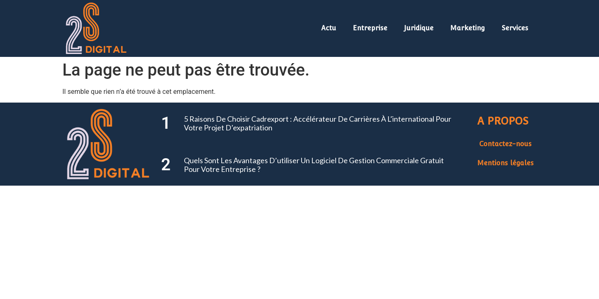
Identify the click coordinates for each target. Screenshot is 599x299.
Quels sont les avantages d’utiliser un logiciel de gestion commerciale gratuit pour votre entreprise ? (314, 165)
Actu (328, 28)
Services (515, 28)
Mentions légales (505, 163)
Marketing (467, 28)
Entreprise (370, 28)
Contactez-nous (505, 144)
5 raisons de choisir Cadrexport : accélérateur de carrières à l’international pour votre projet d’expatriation (317, 123)
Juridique (418, 28)
